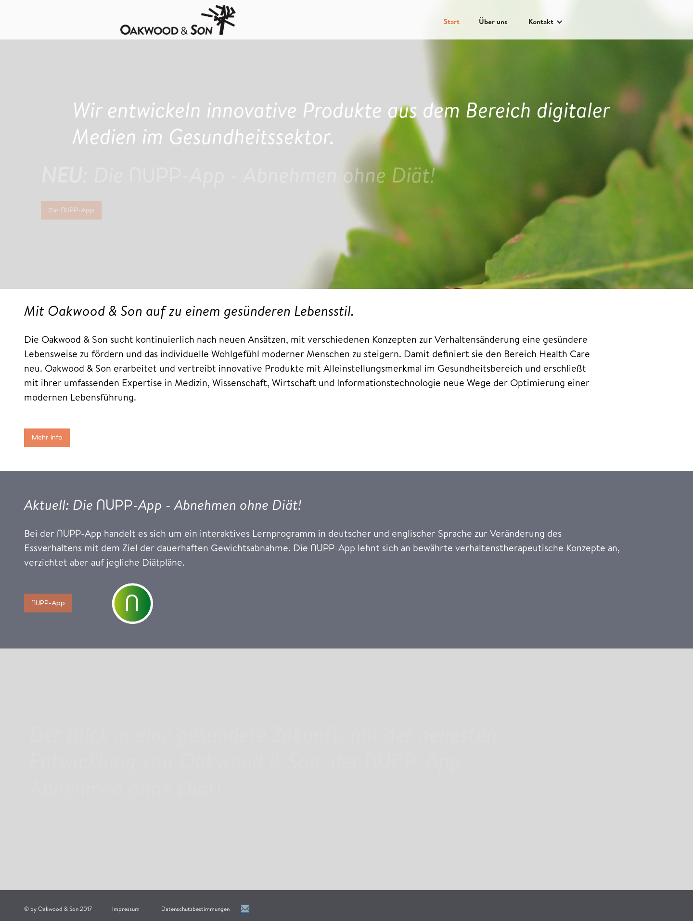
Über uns (493, 21)
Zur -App (67, 210)
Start (452, 21)
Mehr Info (47, 437)
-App (48, 602)
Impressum (126, 909)
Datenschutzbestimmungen (195, 909)
